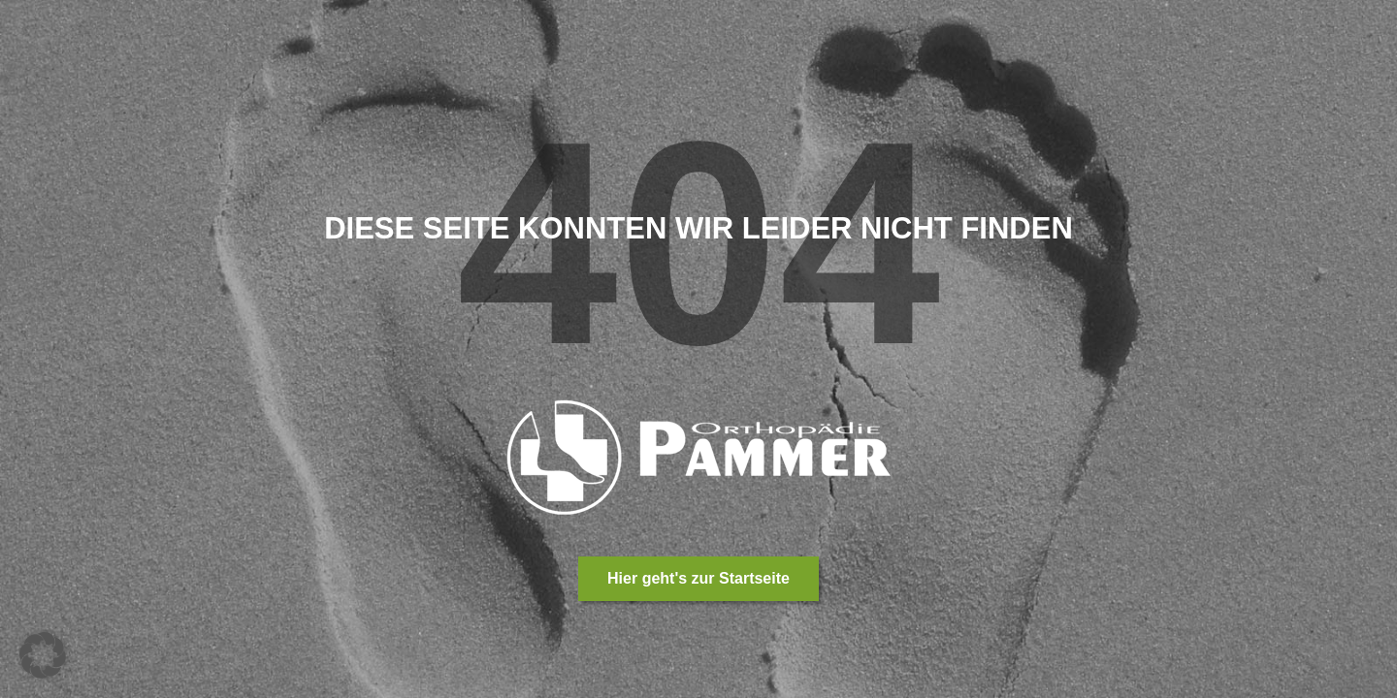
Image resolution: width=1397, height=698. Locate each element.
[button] (42, 655)
